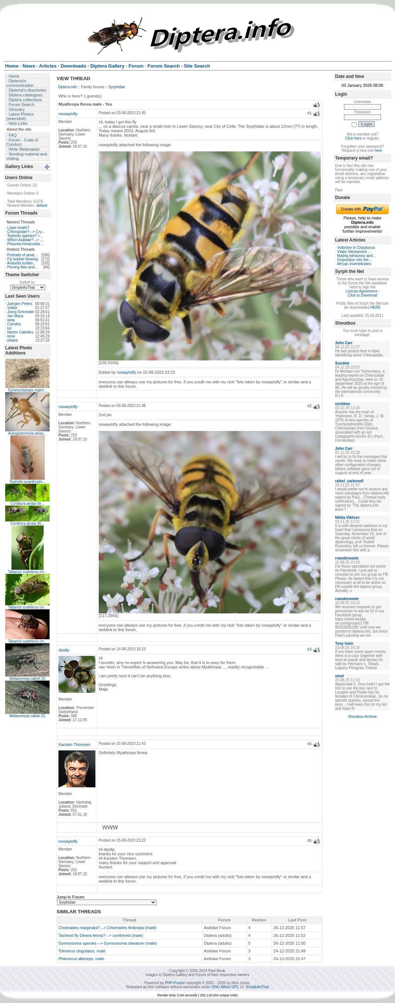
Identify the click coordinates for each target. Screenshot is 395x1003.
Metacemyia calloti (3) (27, 679)
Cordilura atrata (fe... (27, 504)
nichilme (342, 404)
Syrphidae (116, 87)
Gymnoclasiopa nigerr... (27, 390)
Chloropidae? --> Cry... (26, 232)
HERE (375, 307)
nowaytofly (68, 114)
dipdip (63, 650)
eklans (12, 340)
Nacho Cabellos (20, 332)
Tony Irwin (344, 643)
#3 (309, 649)
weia (11, 320)
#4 (309, 744)
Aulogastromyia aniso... (27, 433)
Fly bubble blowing (22, 259)
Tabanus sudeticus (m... (27, 572)
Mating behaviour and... (356, 256)
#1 (309, 113)
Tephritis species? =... (25, 236)
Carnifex (14, 324)
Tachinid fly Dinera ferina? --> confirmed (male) (100, 935)
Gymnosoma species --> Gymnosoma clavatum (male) (107, 943)
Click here (353, 138)
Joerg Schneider (20, 312)
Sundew (342, 363)
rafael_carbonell (349, 481)
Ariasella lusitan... (21, 263)
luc (9, 328)
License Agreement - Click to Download (362, 293)
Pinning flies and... (22, 267)
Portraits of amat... (22, 255)
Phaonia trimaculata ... (25, 244)
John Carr (343, 343)
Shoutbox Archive (362, 717)
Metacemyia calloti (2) (27, 716)
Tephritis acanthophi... (27, 482)
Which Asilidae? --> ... (25, 240)
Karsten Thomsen (74, 744)
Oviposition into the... (354, 260)
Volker (12, 308)
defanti (41, 205)
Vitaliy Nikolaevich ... (354, 252)
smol (11, 336)
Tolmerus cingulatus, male (81, 951)
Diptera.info (67, 87)
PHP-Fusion (175, 983)
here (378, 150)
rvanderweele (347, 558)
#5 (309, 841)
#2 (309, 406)
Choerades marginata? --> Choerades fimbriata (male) (107, 927)
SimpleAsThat (257, 987)
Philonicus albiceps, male (81, 958)
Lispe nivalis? (18, 228)
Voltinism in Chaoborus (356, 248)
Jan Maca (15, 316)
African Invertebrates (354, 264)
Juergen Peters (20, 304)
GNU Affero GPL (225, 987)
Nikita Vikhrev (347, 518)
